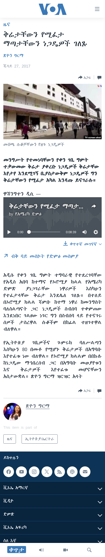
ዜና (6, 24)
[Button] (84, 77)
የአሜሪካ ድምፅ (28, 214)
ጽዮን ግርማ (13, 55)
